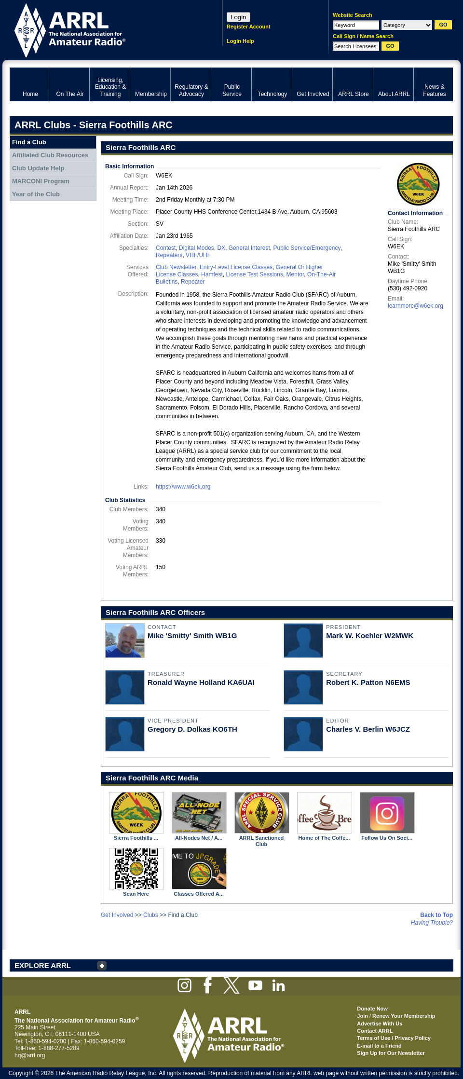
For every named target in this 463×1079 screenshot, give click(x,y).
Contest (166, 248)
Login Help (240, 41)
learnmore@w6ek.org (415, 305)
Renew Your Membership (403, 1016)
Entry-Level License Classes (236, 267)
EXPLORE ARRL (42, 965)
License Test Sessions (254, 274)
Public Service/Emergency (306, 248)
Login (238, 17)
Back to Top (436, 915)
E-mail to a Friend (379, 1046)
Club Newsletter (176, 267)
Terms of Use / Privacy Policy (394, 1038)
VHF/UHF (198, 255)
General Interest (249, 248)
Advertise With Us (379, 1023)
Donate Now (372, 1008)
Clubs (150, 915)
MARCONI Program (40, 181)
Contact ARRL (375, 1031)
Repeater (192, 281)
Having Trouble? (432, 922)
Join (362, 1016)
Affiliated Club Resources (50, 155)
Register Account (249, 26)
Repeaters (169, 255)
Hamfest (212, 274)
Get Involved (117, 915)
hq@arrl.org (29, 1055)
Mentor (295, 274)
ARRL (103, 29)
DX (221, 248)
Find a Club (29, 142)
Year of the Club (36, 194)
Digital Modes (196, 248)
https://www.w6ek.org (183, 486)
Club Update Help (38, 168)
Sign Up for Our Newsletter (391, 1053)
